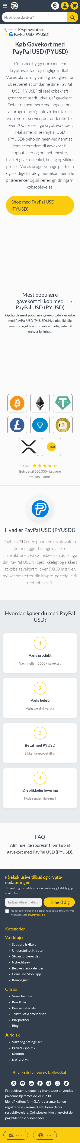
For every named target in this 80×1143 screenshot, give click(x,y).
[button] (5, 6)
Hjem (8, 29)
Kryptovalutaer (31, 29)
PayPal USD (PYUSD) (29, 34)
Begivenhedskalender (28, 968)
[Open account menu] (65, 6)
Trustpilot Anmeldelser (29, 1014)
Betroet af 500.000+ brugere (40, 471)
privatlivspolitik (36, 914)
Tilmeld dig (59, 902)
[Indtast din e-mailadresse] (23, 902)
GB (44, 1135)
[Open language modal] (55, 6)
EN (16, 1135)
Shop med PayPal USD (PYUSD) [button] (33, 205)
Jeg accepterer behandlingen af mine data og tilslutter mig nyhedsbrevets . (42, 912)
